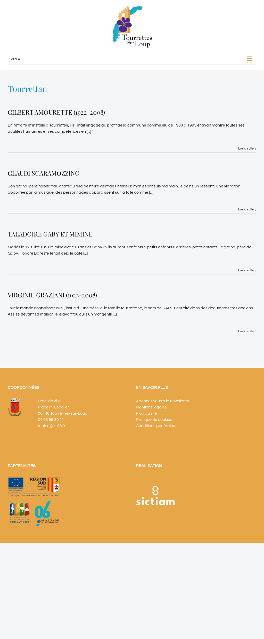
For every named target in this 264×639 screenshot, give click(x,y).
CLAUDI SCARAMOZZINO (44, 173)
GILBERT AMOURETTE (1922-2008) (56, 112)
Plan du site (146, 413)
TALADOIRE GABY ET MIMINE (50, 234)
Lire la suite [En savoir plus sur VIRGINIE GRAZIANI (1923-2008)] (246, 331)
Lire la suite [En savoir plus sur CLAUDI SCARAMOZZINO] (246, 209)
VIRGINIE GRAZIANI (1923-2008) (52, 295)
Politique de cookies (154, 419)
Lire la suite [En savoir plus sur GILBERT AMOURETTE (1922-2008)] (246, 148)
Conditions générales (155, 426)
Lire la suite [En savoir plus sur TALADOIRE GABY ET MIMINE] (246, 270)
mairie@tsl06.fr (51, 426)
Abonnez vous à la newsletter (162, 401)
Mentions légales (151, 407)
